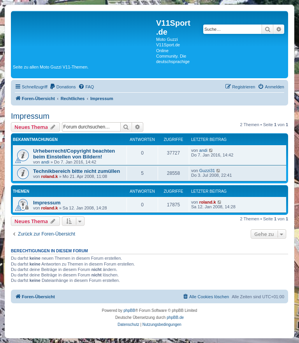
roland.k (49, 176)
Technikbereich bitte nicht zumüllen (76, 171)
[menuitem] (62, 86)
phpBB (129, 310)
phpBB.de (175, 317)
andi (45, 162)
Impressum (30, 116)
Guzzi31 (207, 170)
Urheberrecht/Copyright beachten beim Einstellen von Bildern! (74, 154)
